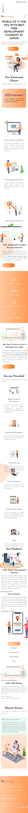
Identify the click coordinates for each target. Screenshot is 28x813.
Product (20, 786)
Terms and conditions (6, 803)
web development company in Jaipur (17, 256)
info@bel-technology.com (8, 798)
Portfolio (14, 786)
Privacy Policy (17, 803)
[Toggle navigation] (25, 16)
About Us (8, 786)
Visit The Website (9, 103)
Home (2, 786)
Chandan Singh (7, 719)
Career (8, 790)
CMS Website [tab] (14, 648)
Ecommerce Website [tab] (14, 652)
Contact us (8, 265)
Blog (13, 790)
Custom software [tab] (14, 656)
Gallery (3, 790)
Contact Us (19, 790)
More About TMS (6, 591)
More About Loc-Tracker (8, 611)
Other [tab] (13, 661)
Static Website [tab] (14, 643)
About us (13, 48)
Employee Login (22, 2)
